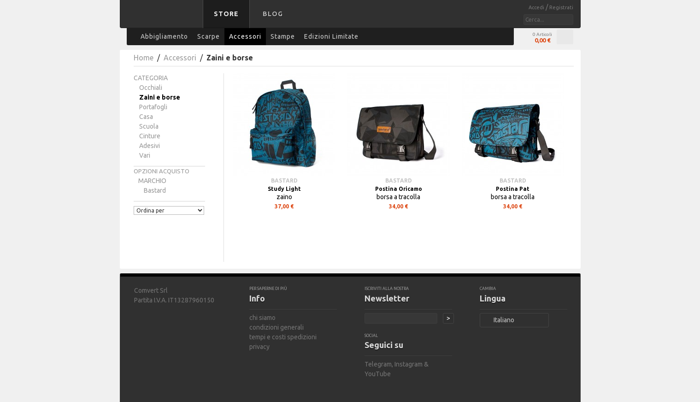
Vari (144, 155)
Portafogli (153, 107)
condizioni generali (276, 327)
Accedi (537, 7)
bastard (155, 190)
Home (143, 57)
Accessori (180, 57)
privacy (259, 346)
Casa (146, 116)
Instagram (408, 364)
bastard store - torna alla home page (163, 20)
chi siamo (262, 317)
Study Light (284, 189)
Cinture (149, 136)
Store (226, 14)
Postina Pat (512, 189)
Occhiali (150, 87)
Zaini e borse (159, 97)
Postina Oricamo (398, 189)
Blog (273, 14)
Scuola (149, 126)
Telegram (378, 364)
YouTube (378, 374)
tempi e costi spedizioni (283, 337)
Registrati (561, 7)
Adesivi (149, 145)
